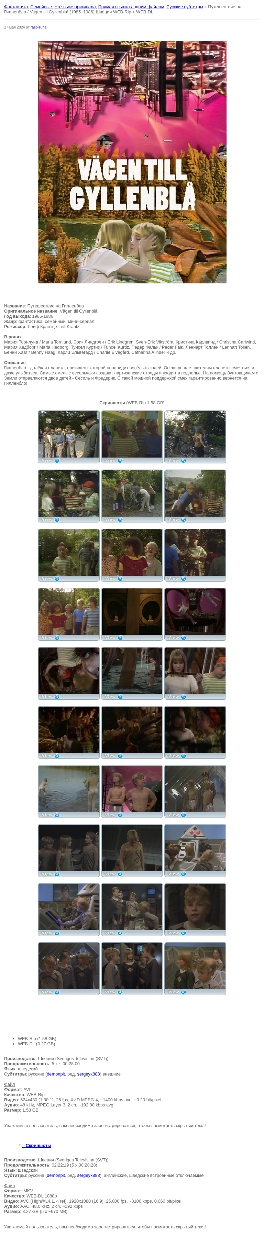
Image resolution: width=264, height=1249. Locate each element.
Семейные (41, 6)
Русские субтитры (185, 6)
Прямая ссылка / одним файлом (131, 6)
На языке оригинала (75, 6)
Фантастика (16, 6)
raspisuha (38, 27)
